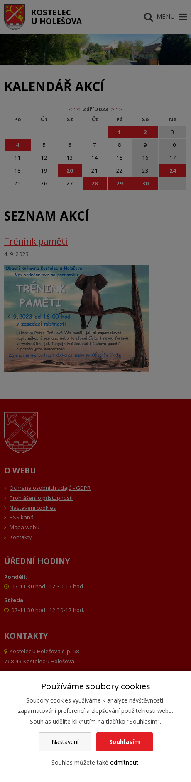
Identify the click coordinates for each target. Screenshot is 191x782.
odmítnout (124, 762)
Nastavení (64, 742)
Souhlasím (124, 742)
